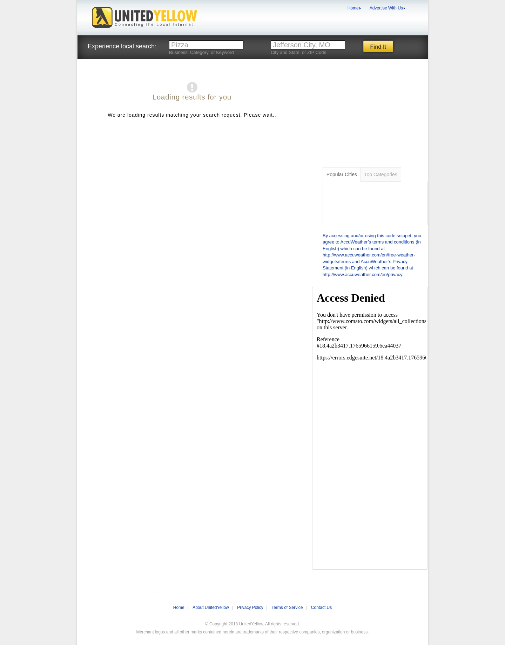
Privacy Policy (250, 607)
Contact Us (321, 607)
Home (353, 8)
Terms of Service (287, 607)
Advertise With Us (386, 8)
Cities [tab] (341, 174)
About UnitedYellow (211, 607)
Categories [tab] (380, 174)
